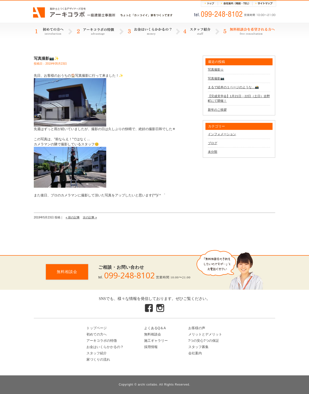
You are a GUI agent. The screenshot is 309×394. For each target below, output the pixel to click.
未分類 (212, 152)
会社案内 (195, 353)
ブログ (212, 143)
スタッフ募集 (198, 347)
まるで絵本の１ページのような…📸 (233, 87)
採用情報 (151, 347)
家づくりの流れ (98, 359)
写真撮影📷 (216, 78)
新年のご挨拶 (217, 110)
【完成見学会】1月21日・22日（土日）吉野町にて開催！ (239, 98)
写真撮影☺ (216, 69)
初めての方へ (96, 334)
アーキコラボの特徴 (101, 340)
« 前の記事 (73, 217)
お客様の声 (196, 328)
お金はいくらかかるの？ (105, 347)
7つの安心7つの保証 (203, 340)
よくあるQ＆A (155, 328)
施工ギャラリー (156, 340)
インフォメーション (222, 134)
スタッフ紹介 (96, 353)
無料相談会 (67, 272)
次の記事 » (90, 217)
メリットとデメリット (205, 334)
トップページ (96, 328)
